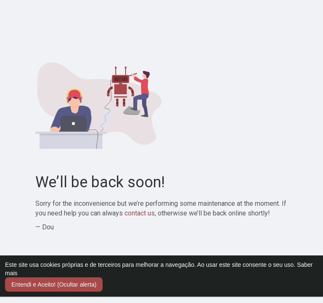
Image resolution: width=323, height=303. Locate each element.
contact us (139, 213)
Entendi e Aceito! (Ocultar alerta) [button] (53, 284)
